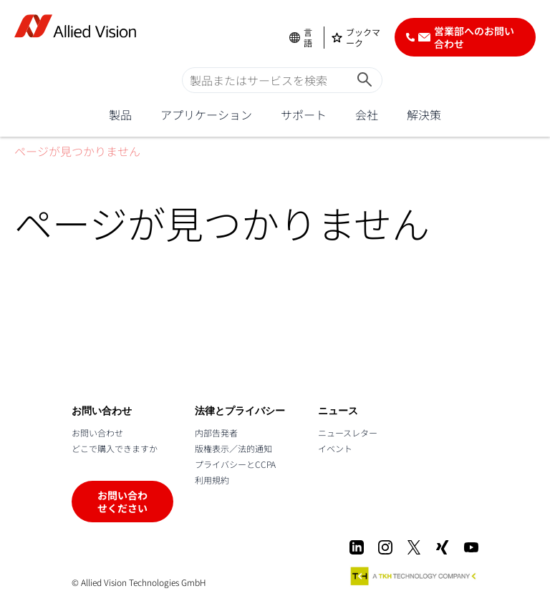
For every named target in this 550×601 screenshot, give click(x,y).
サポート (304, 114)
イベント (335, 448)
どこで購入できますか (115, 448)
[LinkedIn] (356, 547)
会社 (366, 114)
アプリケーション (206, 114)
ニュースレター (347, 432)
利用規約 (212, 480)
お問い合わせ (97, 432)
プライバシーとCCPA (235, 464)
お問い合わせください (122, 501)
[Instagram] (385, 547)
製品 (120, 114)
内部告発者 (216, 432)
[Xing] (442, 547)
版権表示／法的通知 (233, 448)
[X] (414, 547)
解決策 (424, 114)
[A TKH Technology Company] (413, 576)
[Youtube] (471, 547)
